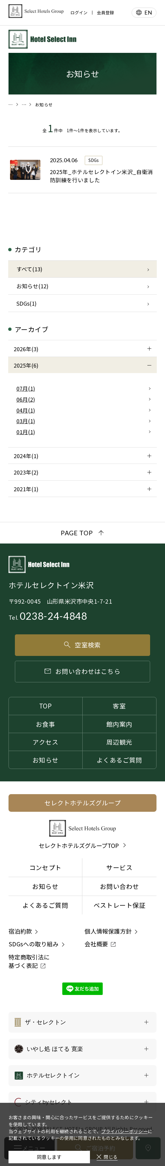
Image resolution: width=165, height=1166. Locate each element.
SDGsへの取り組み (34, 944)
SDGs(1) (26, 303)
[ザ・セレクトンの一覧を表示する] (82, 1022)
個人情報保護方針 (108, 931)
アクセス (45, 741)
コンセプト (45, 867)
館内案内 (119, 724)
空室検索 (82, 644)
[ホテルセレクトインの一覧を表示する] (82, 1075)
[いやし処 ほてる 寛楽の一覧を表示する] (82, 1049)
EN (148, 12)
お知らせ (46, 759)
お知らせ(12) (32, 286)
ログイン (79, 13)
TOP (45, 705)
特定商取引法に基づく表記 (29, 961)
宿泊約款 (20, 931)
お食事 (45, 724)
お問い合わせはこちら (82, 671)
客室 (119, 705)
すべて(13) (29, 269)
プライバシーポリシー (124, 1122)
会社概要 (96, 944)
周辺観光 (119, 741)
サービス (119, 867)
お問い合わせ (119, 886)
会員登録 (105, 13)
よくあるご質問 (119, 759)
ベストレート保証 (120, 905)
